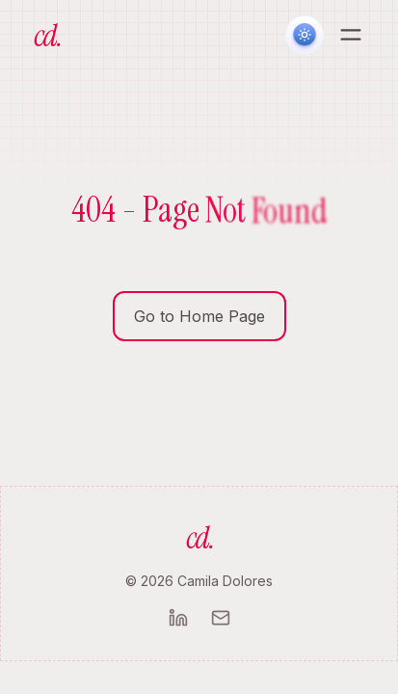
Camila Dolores (225, 581)
